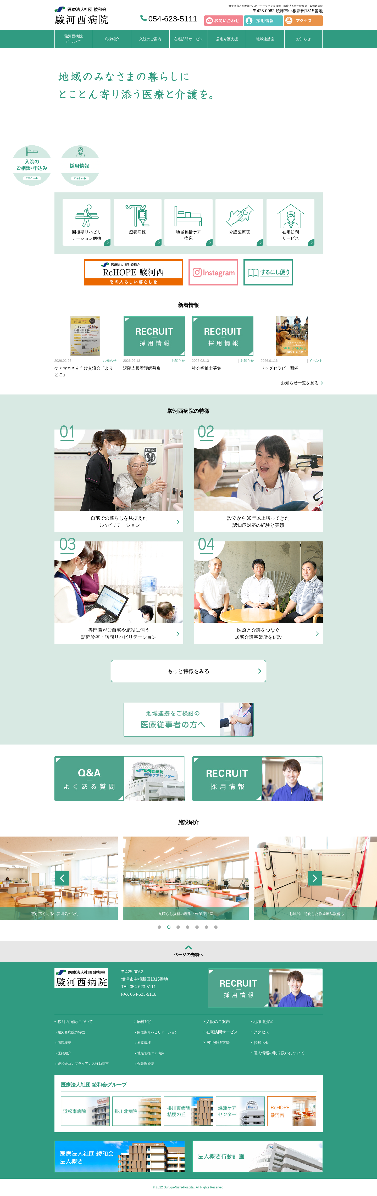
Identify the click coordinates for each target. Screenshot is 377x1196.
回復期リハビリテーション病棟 (86, 222)
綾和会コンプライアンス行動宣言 (83, 1064)
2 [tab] (169, 928)
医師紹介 (64, 1053)
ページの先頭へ (188, 951)
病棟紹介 (112, 39)
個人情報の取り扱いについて (278, 1053)
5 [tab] (198, 928)
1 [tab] (160, 928)
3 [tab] (179, 928)
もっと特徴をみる (188, 671)
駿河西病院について (73, 39)
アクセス (261, 1032)
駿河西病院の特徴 (71, 1032)
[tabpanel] (186, 878)
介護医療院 (239, 218)
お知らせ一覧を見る (300, 383)
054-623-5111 (168, 18)
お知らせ (303, 39)
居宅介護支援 (227, 39)
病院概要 (64, 1043)
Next (315, 878)
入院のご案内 (150, 39)
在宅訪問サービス (188, 39)
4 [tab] (188, 928)
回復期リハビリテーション (157, 1032)
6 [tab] (207, 928)
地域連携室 (265, 39)
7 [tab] (216, 928)
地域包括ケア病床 (188, 222)
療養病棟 (137, 218)
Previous (62, 878)
